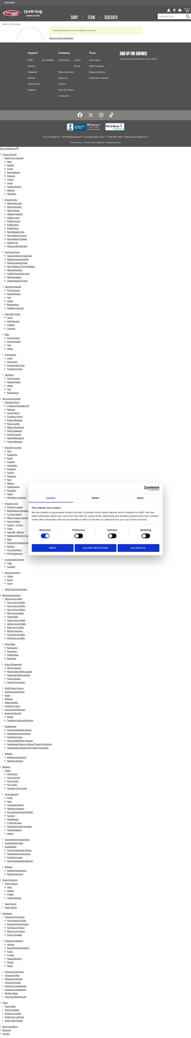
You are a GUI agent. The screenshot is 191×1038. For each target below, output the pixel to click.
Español (32, 89)
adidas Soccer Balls (16, 624)
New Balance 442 (15, 232)
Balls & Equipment (11, 595)
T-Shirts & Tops (14, 822)
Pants (10, 797)
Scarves (11, 815)
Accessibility (48, 60)
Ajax (9, 539)
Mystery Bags (11, 993)
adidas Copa (13, 217)
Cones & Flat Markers (15, 709)
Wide (9, 317)
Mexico (10, 483)
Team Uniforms (9, 880)
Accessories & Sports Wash (20, 812)
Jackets (10, 944)
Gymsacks (12, 651)
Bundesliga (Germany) (18, 510)
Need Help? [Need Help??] (10, 2)
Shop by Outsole (13, 286)
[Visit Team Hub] (33, 13)
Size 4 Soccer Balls (16, 606)
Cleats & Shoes (9, 154)
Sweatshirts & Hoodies (18, 948)
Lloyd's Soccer (77, 63)
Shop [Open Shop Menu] (74, 17)
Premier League (15, 507)
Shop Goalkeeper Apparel (20, 740)
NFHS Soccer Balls (16, 638)
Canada (11, 461)
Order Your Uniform (98, 78)
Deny (52, 548)
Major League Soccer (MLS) (20, 517)
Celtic (10, 528)
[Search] (188, 16)
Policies (31, 66)
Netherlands (13, 486)
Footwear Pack (12, 252)
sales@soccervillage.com (136, 137)
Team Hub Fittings (14, 1020)
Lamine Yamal (14, 434)
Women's (9, 375)
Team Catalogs (96, 66)
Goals (7, 695)
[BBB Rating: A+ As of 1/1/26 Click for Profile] (84, 127)
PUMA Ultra (13, 224)
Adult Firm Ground (14, 158)
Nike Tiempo (13, 210)
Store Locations (66, 72)
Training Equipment (14, 691)
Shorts (10, 833)
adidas (10, 890)
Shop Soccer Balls (13, 598)
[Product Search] (171, 16)
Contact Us (63, 95)
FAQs (30, 60)
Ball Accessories (15, 631)
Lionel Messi (13, 413)
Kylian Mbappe (14, 420)
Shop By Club (11, 503)
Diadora (11, 176)
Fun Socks (12, 784)
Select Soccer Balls (16, 620)
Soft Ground (13, 321)
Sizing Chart (34, 84)
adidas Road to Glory (17, 280)
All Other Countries (16, 497)
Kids (7, 334)
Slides (10, 301)
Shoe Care (12, 361)
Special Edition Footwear (19, 255)
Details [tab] (95, 498)
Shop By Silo (11, 199)
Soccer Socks (13, 777)
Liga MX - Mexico (15, 532)
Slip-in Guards (14, 668)
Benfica (10, 546)
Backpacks (12, 647)
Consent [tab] (50, 498)
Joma (10, 183)
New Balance (13, 172)
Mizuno (11, 190)
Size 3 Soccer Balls (16, 609)
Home (5, 24)
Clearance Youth (13, 982)
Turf (9, 297)
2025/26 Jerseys (12, 572)
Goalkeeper (10, 726)
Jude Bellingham (15, 438)
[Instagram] (101, 115)
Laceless (11, 328)
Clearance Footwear (15, 917)
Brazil (10, 458)
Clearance (7, 913)
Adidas (10, 165)
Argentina (12, 454)
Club (9, 563)
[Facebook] (80, 115)
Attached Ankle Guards (18, 675)
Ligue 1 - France (15, 525)
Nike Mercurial (14, 203)
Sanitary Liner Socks (17, 788)
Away (10, 579)
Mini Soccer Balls (15, 613)
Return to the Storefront (61, 38)
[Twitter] (90, 115)
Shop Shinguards (13, 664)
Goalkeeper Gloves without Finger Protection (29, 744)
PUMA (10, 894)
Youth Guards (14, 678)
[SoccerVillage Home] (12, 13)
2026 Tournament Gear (16, 589)
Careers (62, 84)
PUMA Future (13, 221)
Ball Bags (11, 658)
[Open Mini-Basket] (187, 10)
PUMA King (13, 228)
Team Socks (10, 903)
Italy (9, 479)
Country (11, 566)
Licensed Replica (15, 805)
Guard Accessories (16, 682)
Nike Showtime (14, 270)
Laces (10, 358)
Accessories (10, 354)
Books (10, 716)
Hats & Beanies (14, 958)
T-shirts (10, 955)
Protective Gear (14, 369)
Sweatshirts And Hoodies (19, 826)
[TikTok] (111, 115)
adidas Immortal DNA (18, 259)
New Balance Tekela (17, 239)
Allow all (138, 548)
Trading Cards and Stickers (20, 720)
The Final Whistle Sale (15, 996)
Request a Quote (97, 72)
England (11, 469)
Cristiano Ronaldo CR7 (18, 405)
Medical (9, 699)
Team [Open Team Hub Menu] (91, 17)
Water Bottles (11, 702)
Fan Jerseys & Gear (11, 398)
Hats (9, 801)
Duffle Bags (13, 654)
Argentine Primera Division (20, 542)
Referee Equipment (16, 757)
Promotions (64, 60)
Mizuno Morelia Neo (17, 246)
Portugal (11, 490)
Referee (8, 753)
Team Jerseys (11, 883)
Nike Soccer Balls (15, 627)
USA (9, 451)
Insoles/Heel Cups (16, 365)
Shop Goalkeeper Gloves (19, 730)
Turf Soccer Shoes (15, 927)
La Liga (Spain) (14, 514)
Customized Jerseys (14, 559)
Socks (7, 770)
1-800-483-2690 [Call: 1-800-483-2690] (114, 137)
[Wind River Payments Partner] (114, 126)
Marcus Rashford (15, 427)
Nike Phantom (14, 207)
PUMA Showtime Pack (18, 273)
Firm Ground (13, 290)
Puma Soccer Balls (16, 634)
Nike (9, 161)
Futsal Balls (12, 616)
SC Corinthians (14, 550)
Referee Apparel (15, 761)
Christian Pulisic (15, 416)
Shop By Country (13, 447)
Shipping (32, 72)
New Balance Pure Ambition (21, 266)
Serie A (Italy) (13, 521)
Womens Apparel (15, 808)
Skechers (11, 193)
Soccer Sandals (14, 934)
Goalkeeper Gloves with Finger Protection (27, 747)
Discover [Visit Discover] (111, 17)
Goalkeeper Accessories (18, 733)
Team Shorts (11, 907)
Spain (10, 494)
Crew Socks (12, 781)
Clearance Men (12, 975)
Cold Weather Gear (14, 843)
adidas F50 (12, 242)
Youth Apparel (14, 830)
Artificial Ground (15, 308)
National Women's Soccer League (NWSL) (27, 535)
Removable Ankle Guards (19, 671)
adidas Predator (15, 214)
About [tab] (140, 498)
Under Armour (14, 186)
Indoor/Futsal (13, 293)
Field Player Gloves (14, 688)
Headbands (13, 819)
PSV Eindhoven (14, 553)
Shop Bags (10, 644)
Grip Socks (12, 774)
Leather (11, 324)
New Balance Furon (16, 235)
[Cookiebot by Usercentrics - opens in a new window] (146, 488)
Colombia (12, 465)
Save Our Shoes (66, 89)
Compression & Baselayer (17, 839)
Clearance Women (14, 979)
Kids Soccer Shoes (16, 931)
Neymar (11, 409)
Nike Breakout (14, 277)
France (10, 472)
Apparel (6, 766)
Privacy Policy (75, 142)
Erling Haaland (14, 430)
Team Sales (94, 60)
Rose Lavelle (13, 423)
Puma (10, 168)
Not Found (15, 24)
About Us (62, 78)
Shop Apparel (11, 794)
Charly (10, 179)
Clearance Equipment (15, 989)
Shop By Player (12, 402)
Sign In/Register (9, 148)
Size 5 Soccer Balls (16, 602)
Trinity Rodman (14, 441)
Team (5, 1002)
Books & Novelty (13, 713)
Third (9, 583)
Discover (6, 1030)
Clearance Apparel (14, 940)
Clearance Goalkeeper (16, 986)
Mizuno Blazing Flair (17, 263)
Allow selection (95, 548)
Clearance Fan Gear (14, 971)
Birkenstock (13, 304)
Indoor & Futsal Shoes (18, 924)
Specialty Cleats (12, 314)
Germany (11, 476)
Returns (31, 78)
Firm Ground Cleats (16, 920)
